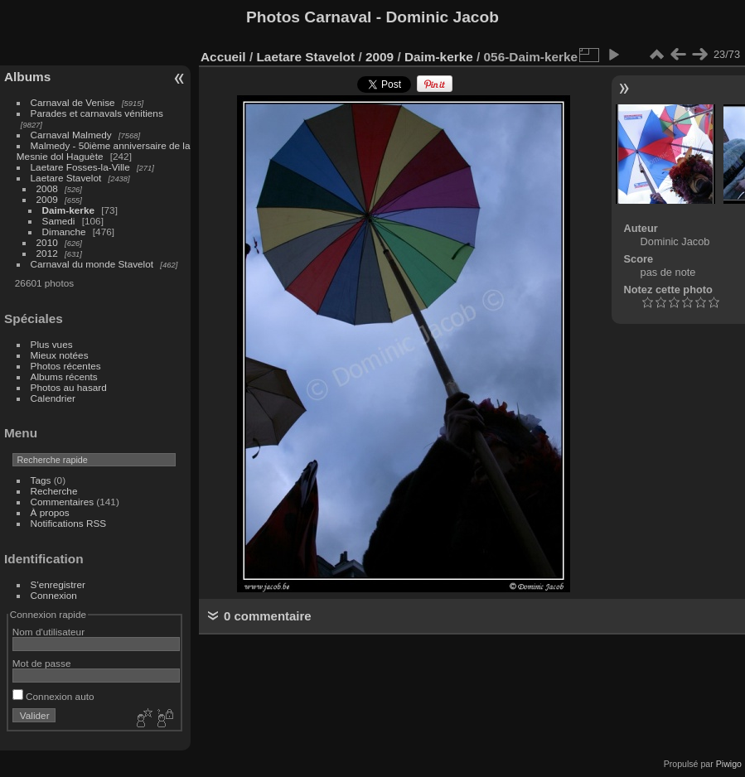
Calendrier (53, 398)
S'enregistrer (58, 584)
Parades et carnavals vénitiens (97, 113)
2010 (47, 242)
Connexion (54, 595)
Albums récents (64, 376)
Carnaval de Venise (73, 102)
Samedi (58, 220)
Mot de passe (41, 663)
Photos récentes (66, 365)
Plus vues (52, 344)
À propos (50, 512)
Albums (27, 77)
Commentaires (62, 501)
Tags (41, 480)
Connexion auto (53, 696)
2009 (47, 199)
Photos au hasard (69, 387)
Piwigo (729, 764)
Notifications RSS (69, 523)
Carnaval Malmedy (71, 134)
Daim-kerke (68, 210)
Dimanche (64, 231)
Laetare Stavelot (66, 177)
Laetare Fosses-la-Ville (80, 167)
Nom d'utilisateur (48, 631)
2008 (47, 188)
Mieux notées (60, 355)
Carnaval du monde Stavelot (92, 263)
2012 (47, 253)
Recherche (54, 490)
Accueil (223, 57)
